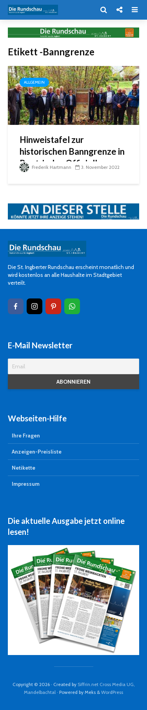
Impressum (26, 483)
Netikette (23, 467)
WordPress (112, 692)
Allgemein (34, 82)
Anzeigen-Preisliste (37, 451)
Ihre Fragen (26, 435)
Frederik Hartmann (45, 167)
